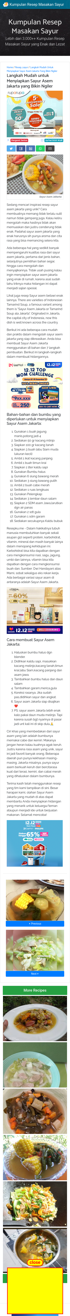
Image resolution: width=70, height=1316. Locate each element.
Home (10, 67)
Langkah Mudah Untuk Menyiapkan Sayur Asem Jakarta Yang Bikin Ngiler (32, 69)
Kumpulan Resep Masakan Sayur (33, 4)
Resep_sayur (21, 67)
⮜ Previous (35, 923)
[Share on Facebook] (20, 148)
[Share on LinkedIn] (30, 148)
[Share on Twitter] (11, 148)
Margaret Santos (19, 140)
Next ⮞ (35, 973)
